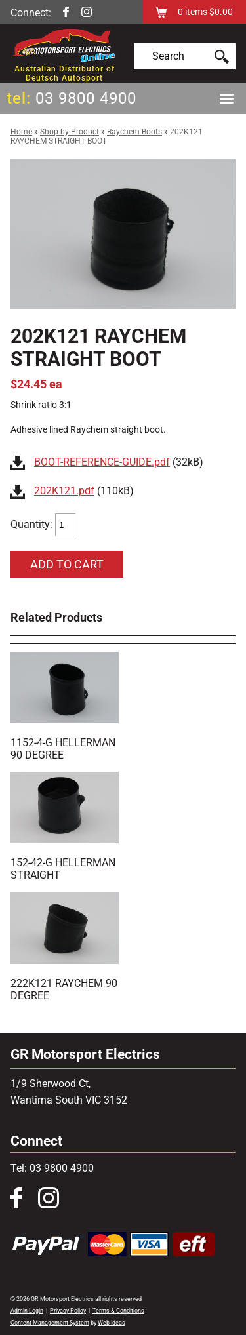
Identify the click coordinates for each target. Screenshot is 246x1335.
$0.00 (220, 12)
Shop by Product (69, 131)
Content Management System (49, 1322)
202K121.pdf (64, 491)
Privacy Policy (68, 1310)
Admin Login (26, 1310)
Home (21, 131)
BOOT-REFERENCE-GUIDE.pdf (102, 462)
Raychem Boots (134, 131)
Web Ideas (111, 1322)
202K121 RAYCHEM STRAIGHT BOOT (106, 136)
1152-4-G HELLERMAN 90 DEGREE (62, 748)
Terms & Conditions (118, 1310)
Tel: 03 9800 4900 (52, 1168)
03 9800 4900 (85, 98)
